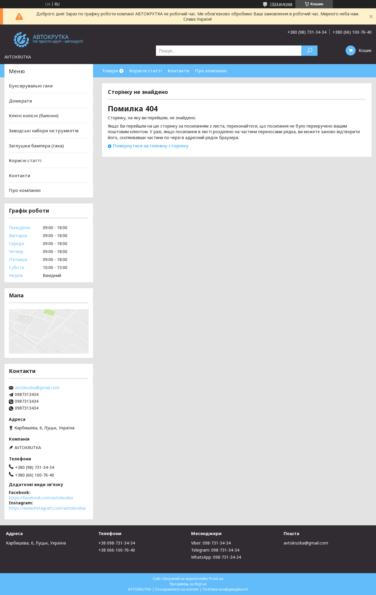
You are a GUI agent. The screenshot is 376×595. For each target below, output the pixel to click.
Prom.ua (216, 578)
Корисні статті (145, 71)
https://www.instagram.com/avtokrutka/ (47, 508)
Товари (110, 71)
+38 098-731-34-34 (116, 543)
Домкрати (20, 101)
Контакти (178, 71)
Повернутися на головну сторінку (150, 146)
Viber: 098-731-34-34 (211, 543)
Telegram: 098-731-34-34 (215, 550)
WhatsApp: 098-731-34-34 (216, 557)
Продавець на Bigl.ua (188, 583)
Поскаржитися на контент (177, 589)
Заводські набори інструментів (44, 130)
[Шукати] (309, 50)
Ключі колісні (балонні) (33, 115)
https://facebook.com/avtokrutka (41, 498)
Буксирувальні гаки (31, 86)
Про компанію (211, 71)
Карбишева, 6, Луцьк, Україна (36, 543)
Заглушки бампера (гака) (36, 145)
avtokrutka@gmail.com (37, 387)
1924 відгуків (281, 3)
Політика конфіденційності (225, 589)
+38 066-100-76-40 (116, 550)
